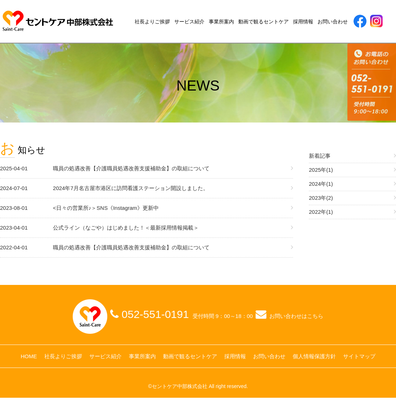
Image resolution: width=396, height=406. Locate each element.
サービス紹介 (189, 21)
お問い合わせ (333, 21)
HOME (29, 356)
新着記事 (319, 156)
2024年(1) (321, 184)
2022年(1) (321, 212)
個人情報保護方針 (314, 356)
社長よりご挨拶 (152, 21)
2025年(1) (321, 170)
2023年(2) (321, 198)
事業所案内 (221, 21)
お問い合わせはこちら (296, 316)
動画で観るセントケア (263, 21)
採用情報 (303, 21)
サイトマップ (359, 356)
